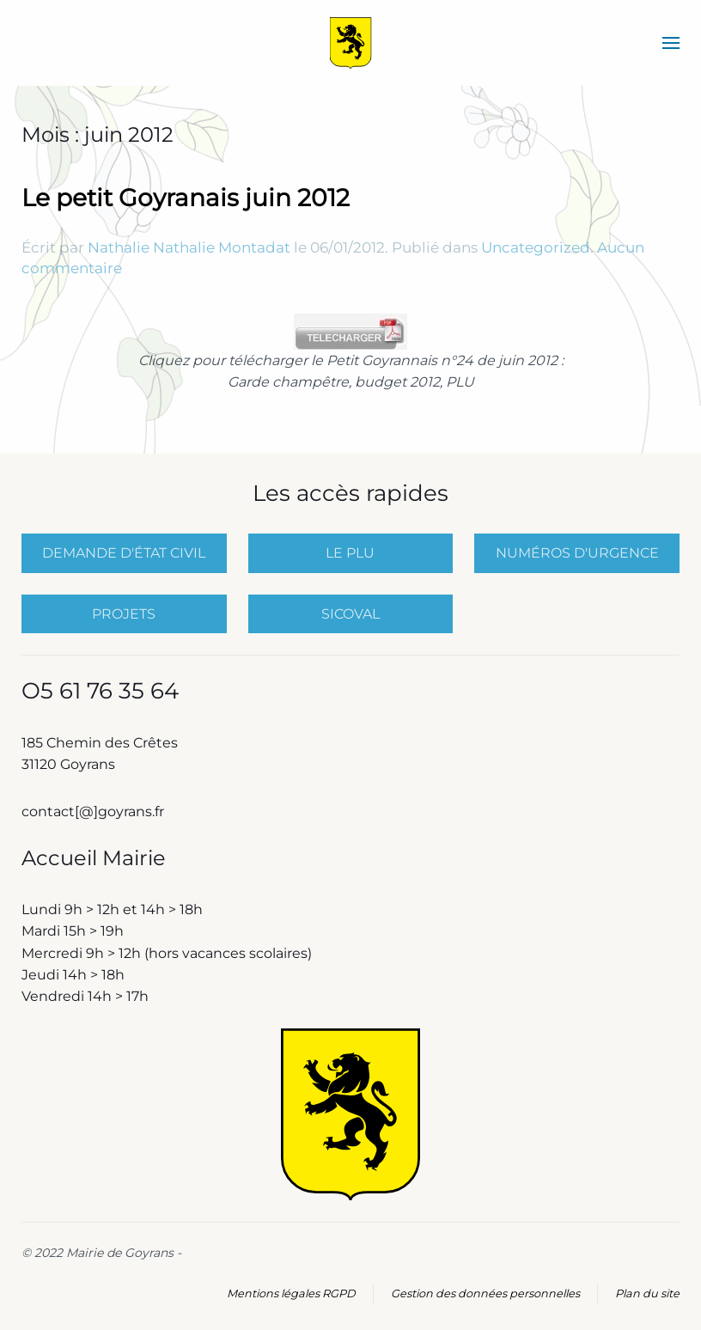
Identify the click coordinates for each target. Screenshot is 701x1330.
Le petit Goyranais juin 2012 (185, 197)
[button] (671, 43)
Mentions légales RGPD (291, 1293)
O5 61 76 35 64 (100, 691)
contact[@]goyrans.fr (94, 811)
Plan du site (647, 1293)
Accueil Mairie (93, 857)
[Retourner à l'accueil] (351, 43)
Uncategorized (535, 247)
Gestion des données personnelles (485, 1293)
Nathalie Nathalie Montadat (189, 247)
